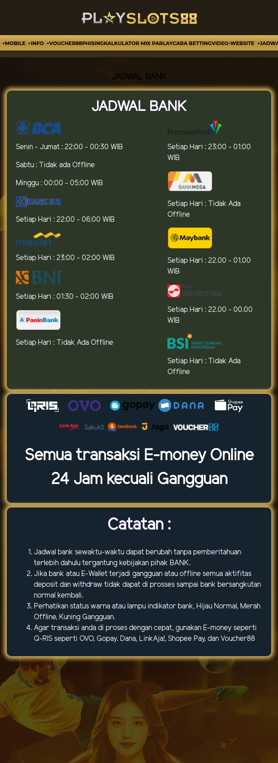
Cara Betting (192, 43)
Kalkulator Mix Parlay (138, 43)
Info (38, 43)
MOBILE (16, 43)
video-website (234, 43)
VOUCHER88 (65, 43)
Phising (93, 43)
